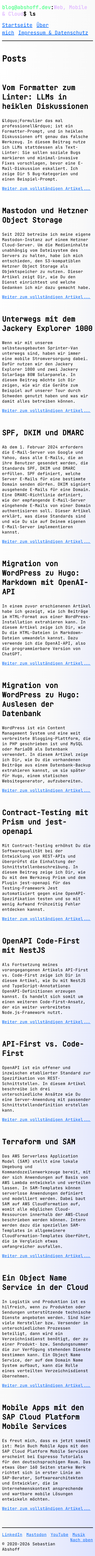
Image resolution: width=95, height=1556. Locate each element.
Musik (78, 1534)
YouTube (59, 1534)
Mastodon (36, 1534)
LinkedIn (12, 1534)
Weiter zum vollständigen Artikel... (46, 188)
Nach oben (81, 1540)
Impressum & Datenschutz (53, 32)
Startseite (17, 25)
